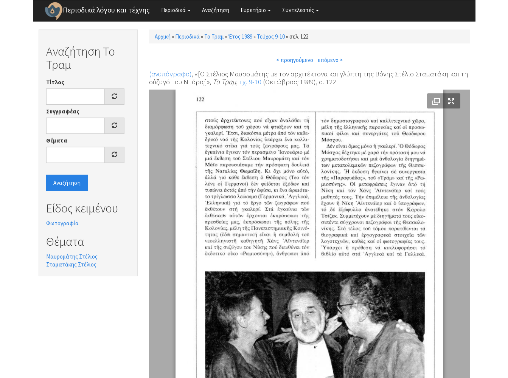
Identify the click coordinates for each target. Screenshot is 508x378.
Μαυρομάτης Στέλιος (72, 256)
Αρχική (163, 36)
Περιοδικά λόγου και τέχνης (106, 9)
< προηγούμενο (294, 60)
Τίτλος (55, 82)
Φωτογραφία (62, 223)
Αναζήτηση (215, 10)
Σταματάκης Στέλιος (71, 264)
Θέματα (56, 140)
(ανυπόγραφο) (170, 73)
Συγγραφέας (62, 111)
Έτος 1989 (240, 36)
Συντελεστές (300, 10)
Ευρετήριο (256, 10)
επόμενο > (330, 60)
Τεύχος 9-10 (271, 36)
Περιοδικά (176, 10)
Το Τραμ (214, 36)
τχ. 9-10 (250, 81)
